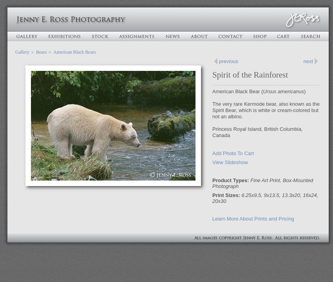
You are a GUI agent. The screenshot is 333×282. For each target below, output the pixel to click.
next (308, 61)
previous (228, 61)
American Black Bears (74, 52)
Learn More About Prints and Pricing (253, 219)
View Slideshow (230, 162)
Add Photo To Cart (233, 153)
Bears (41, 52)
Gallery (22, 52)
